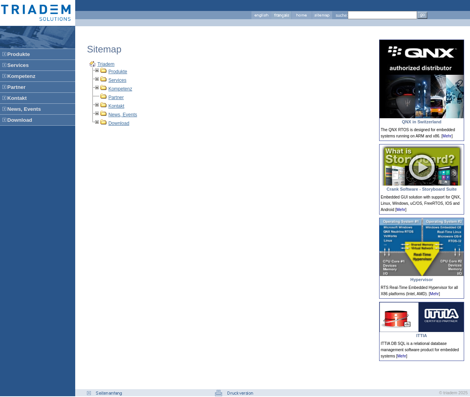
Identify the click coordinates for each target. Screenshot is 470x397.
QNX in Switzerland (421, 121)
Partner (116, 97)
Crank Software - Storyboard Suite (422, 189)
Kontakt (116, 106)
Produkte (117, 71)
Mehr (447, 136)
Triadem (106, 64)
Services (117, 80)
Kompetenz (120, 89)
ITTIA (421, 335)
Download (118, 123)
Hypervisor (421, 279)
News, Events (122, 114)
